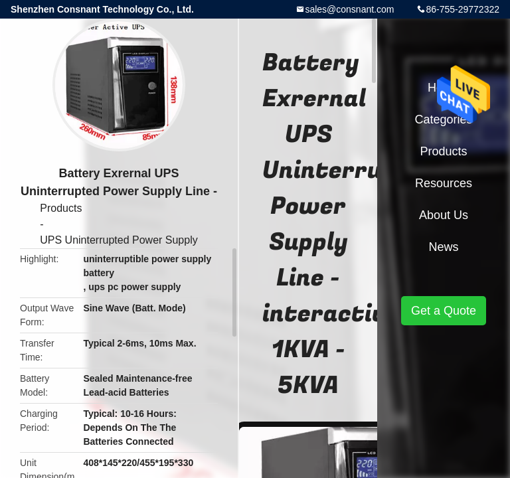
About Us (443, 215)
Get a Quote (443, 310)
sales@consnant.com (349, 9)
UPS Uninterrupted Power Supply (118, 240)
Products (61, 208)
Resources (443, 183)
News (443, 247)
